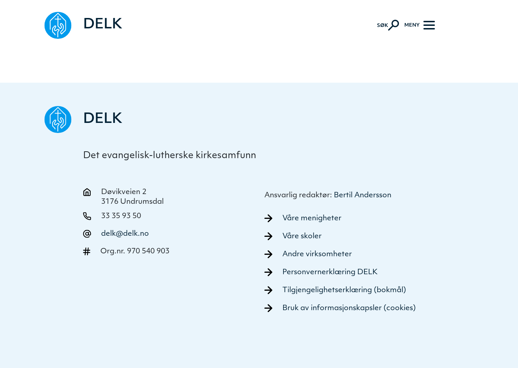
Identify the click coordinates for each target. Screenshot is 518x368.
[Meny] (419, 25)
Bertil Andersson (362, 195)
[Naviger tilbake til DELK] (84, 25)
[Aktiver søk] (388, 25)
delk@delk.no (125, 234)
